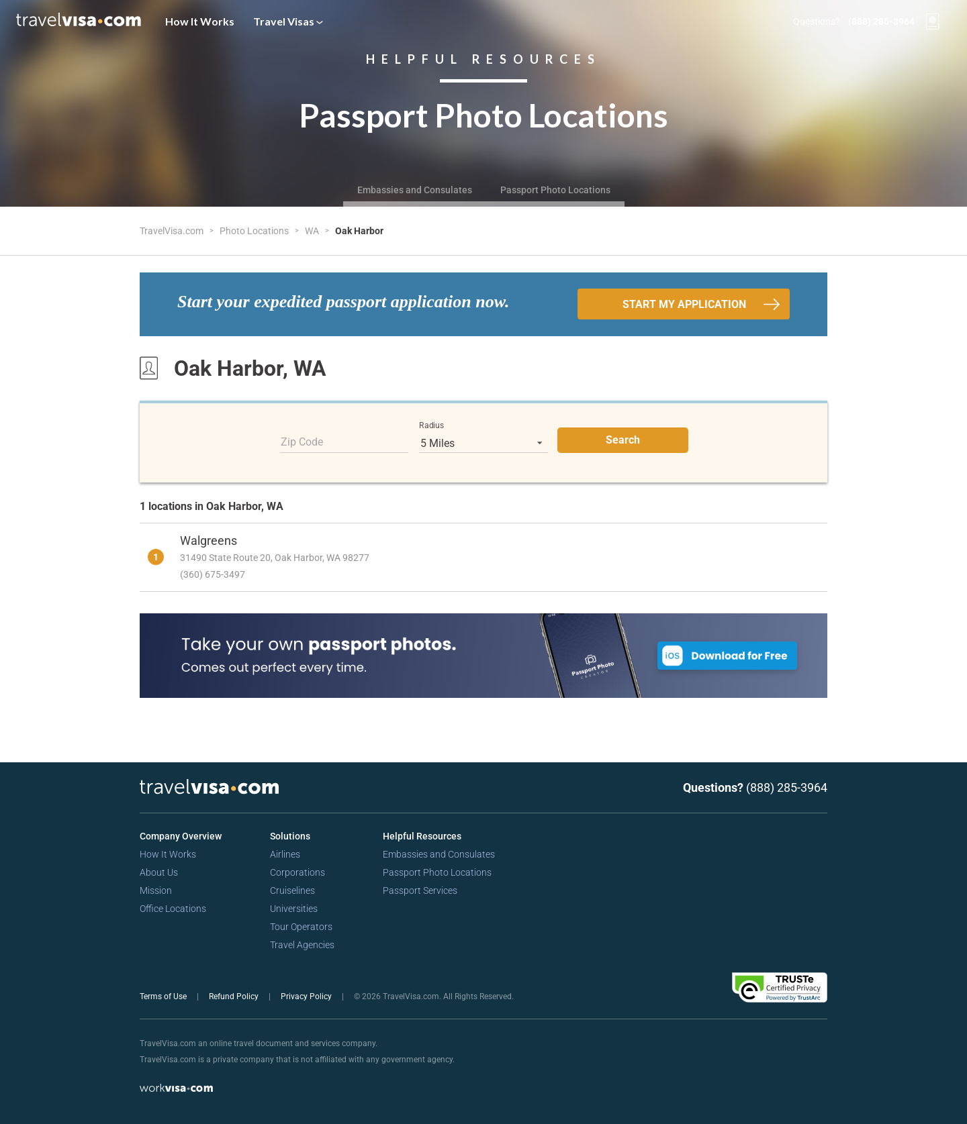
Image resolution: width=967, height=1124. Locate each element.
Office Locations (173, 908)
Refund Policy (235, 996)
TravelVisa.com (172, 230)
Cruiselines (292, 890)
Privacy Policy (307, 996)
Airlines (285, 854)
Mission (156, 890)
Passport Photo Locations (555, 190)
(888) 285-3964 (881, 21)
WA (313, 230)
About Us (159, 872)
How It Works (199, 21)
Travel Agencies (302, 944)
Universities (294, 908)
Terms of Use (164, 996)
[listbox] (483, 443)
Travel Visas (288, 21)
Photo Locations (255, 230)
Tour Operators (301, 926)
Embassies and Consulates (414, 190)
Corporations (297, 872)
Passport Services (420, 890)
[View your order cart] (933, 21)
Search (623, 439)
